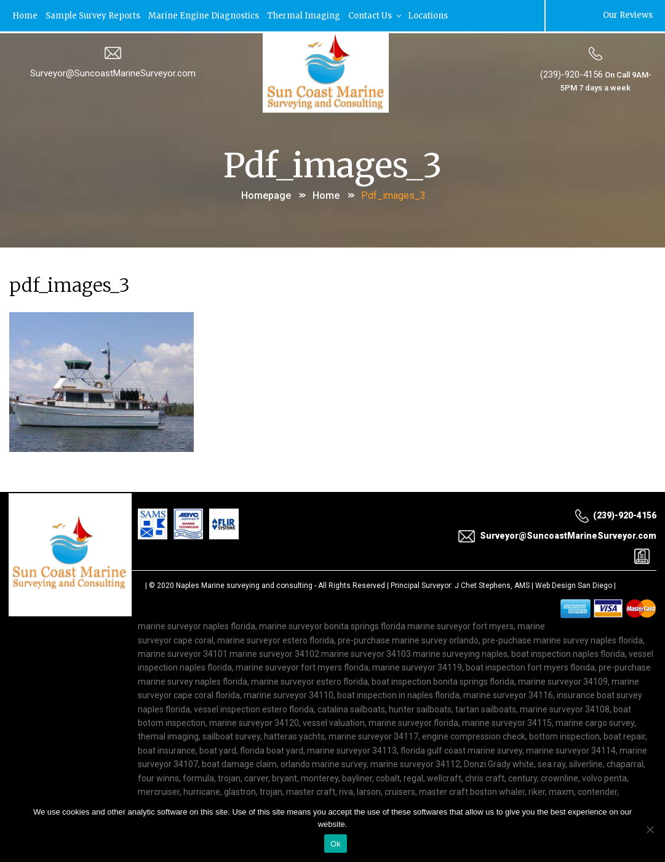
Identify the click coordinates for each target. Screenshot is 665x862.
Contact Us (377, 15)
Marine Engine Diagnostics (205, 15)
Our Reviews (627, 15)
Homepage (266, 193)
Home (25, 15)
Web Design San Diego (573, 583)
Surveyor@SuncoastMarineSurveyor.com (113, 72)
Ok (335, 843)
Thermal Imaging (305, 15)
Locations (430, 15)
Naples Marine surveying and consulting (244, 583)
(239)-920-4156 (571, 73)
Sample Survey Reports (93, 15)
